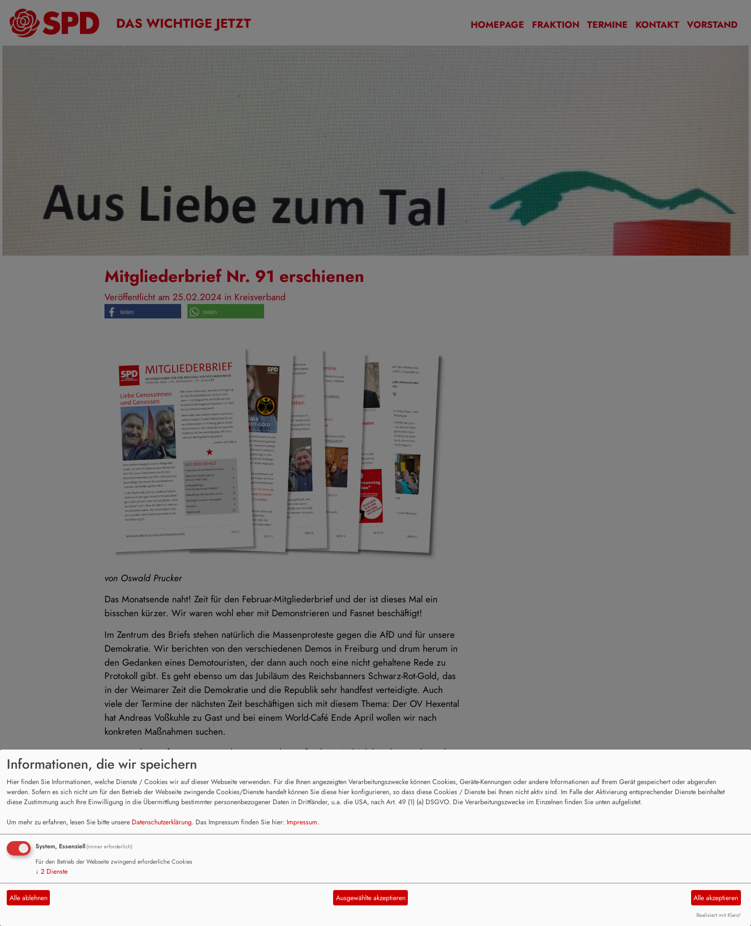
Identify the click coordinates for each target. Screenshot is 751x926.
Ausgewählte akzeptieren (370, 898)
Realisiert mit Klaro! (718, 915)
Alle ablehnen (28, 898)
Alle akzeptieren (715, 898)
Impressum (302, 822)
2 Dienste (51, 871)
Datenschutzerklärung (162, 822)
